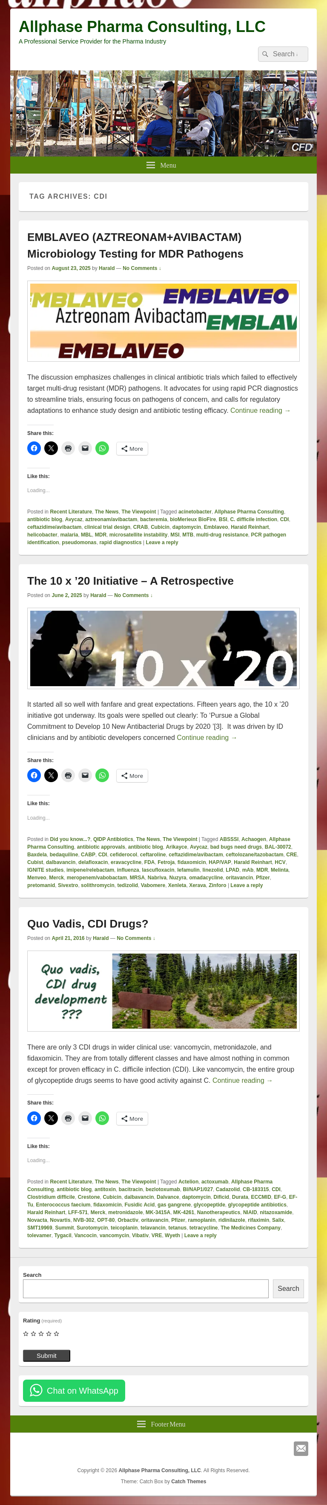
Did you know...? (70, 839)
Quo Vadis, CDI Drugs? (88, 923)
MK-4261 (183, 1212)
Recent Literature (71, 512)
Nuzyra (177, 878)
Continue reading (260, 410)
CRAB (140, 527)
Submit (47, 1355)
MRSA (137, 878)
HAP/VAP (220, 862)
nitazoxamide (276, 1212)
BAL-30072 (278, 847)
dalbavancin (60, 862)
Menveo (36, 878)
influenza (128, 870)
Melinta (279, 870)
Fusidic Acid (140, 1205)
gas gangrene (174, 1205)
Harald (107, 268)
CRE (291, 855)
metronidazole (125, 1212)
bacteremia (153, 519)
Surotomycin (92, 1228)
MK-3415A (158, 1212)
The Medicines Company (251, 1228)
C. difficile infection (253, 519)
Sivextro (68, 885)
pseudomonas (79, 542)
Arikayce (176, 847)
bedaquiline (64, 855)
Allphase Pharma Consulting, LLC (142, 26)
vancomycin (114, 1235)
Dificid (221, 1197)
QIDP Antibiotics (113, 839)
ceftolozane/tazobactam (254, 855)
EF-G (280, 1197)
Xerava (197, 885)
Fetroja (166, 862)
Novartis (60, 1220)
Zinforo (217, 885)
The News (107, 512)
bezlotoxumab (163, 1189)
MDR (100, 535)
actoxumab (214, 1182)
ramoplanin (202, 1220)
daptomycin (186, 527)
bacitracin (131, 1189)
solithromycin (98, 885)
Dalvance (168, 1197)
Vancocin (86, 1235)
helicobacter (42, 535)
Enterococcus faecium (63, 1205)
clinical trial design (107, 527)
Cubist (35, 862)
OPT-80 (106, 1220)
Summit (64, 1228)
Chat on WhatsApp (82, 1390)
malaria (69, 535)
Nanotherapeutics (218, 1212)
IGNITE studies (45, 870)
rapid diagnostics (120, 542)
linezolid (213, 870)
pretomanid (41, 885)
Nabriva (157, 878)
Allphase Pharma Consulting (249, 512)
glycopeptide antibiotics (257, 1205)
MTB (187, 535)
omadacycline (206, 878)
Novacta (37, 1220)
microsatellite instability (138, 535)
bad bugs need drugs (236, 847)
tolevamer (39, 1235)
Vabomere (153, 885)
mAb (248, 870)
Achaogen (253, 839)
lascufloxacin (158, 870)
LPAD (232, 870)
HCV (280, 862)
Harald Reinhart (250, 527)
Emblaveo (216, 527)
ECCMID (261, 1197)
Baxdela (37, 855)
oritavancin (239, 878)
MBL (86, 535)
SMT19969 (39, 1228)
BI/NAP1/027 (198, 1189)
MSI (174, 535)
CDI (284, 519)
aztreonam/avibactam (111, 519)
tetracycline (203, 1228)
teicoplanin (124, 1228)
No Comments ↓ (142, 268)
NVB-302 (83, 1220)
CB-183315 (256, 1189)
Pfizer (263, 878)
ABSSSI (229, 839)
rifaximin (258, 1220)
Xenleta (177, 885)
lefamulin (188, 870)
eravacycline (126, 862)
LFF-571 (78, 1212)
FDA (149, 862)
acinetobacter (195, 512)
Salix (278, 1220)
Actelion (188, 1182)
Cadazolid (228, 1189)
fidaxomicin (192, 862)
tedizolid (127, 885)
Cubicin (160, 527)
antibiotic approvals (101, 847)
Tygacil (62, 1235)
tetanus (177, 1228)
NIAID (250, 1212)
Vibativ (140, 1235)
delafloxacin (93, 862)
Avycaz (74, 519)
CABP (88, 855)
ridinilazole (231, 1220)
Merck (56, 878)
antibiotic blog (44, 519)
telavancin (153, 1228)
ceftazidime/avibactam (54, 527)
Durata (240, 1197)
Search (32, 1275)
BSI (223, 519)
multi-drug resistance (222, 535)
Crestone (89, 1197)
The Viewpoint (138, 512)
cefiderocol (123, 855)
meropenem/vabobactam (97, 878)
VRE (157, 1235)
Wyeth (172, 1235)
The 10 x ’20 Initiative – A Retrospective (130, 580)
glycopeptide (209, 1205)
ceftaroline (153, 855)
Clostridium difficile (51, 1197)
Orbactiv (128, 1220)
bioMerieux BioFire (193, 519)
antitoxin (105, 1189)
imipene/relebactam (90, 870)
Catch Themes (188, 1482)
